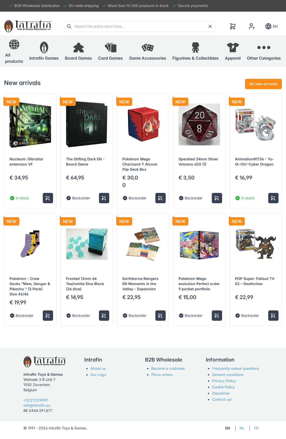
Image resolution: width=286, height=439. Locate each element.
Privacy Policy (224, 381)
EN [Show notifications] (271, 26)
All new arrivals (263, 84)
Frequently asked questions (235, 368)
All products (14, 51)
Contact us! (222, 399)
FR (256, 428)
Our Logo (98, 374)
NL (242, 428)
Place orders (162, 374)
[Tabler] (28, 26)
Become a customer (168, 368)
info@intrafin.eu (36, 405)
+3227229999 (35, 400)
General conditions (227, 374)
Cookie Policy (223, 387)
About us (98, 368)
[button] (44, 51)
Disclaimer (221, 393)
